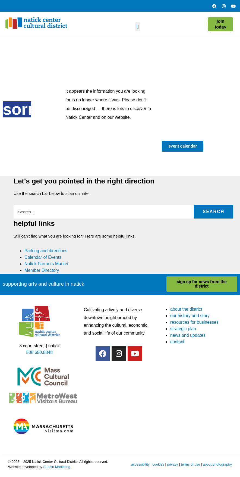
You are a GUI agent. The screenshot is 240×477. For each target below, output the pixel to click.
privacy (172, 464)
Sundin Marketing (56, 467)
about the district (186, 309)
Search (214, 211)
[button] (137, 26)
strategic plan (183, 328)
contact (177, 341)
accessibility (140, 464)
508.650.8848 (39, 352)
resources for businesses (194, 322)
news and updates (188, 335)
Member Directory (41, 270)
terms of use (190, 464)
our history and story (190, 315)
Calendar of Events (42, 257)
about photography (217, 464)
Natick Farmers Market (46, 263)
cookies (158, 464)
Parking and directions (45, 250)
